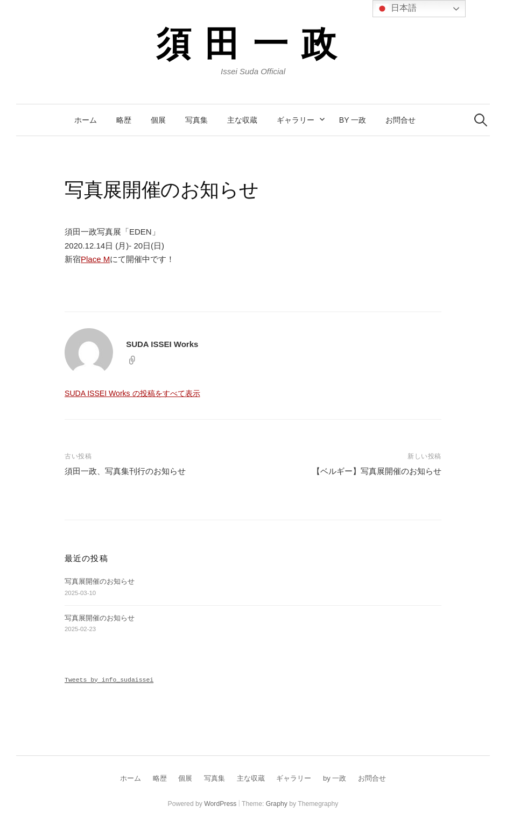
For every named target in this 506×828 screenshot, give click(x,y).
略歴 (123, 120)
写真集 (196, 120)
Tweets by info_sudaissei (109, 679)
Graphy (276, 804)
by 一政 (352, 120)
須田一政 (253, 42)
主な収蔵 (242, 120)
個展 (158, 120)
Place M (95, 259)
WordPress (220, 804)
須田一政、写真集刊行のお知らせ (125, 471)
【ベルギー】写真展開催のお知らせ (376, 471)
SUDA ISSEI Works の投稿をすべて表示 (132, 393)
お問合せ (400, 120)
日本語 (396, 8)
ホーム (85, 120)
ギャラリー (295, 120)
